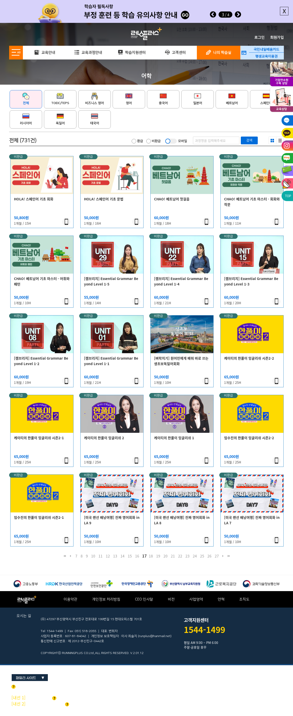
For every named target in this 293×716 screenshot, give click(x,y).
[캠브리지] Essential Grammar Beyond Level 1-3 (251, 281)
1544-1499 (204, 629)
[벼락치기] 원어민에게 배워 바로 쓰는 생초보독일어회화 (181, 361)
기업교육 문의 (33, 697)
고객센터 (175, 53)
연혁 (221, 599)
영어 (128, 99)
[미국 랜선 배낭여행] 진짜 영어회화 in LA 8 (182, 520)
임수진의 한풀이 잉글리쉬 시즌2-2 (249, 437)
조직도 (244, 599)
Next (238, 14)
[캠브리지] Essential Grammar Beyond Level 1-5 (111, 281)
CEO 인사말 (144, 599)
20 (165, 555)
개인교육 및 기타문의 (40, 704)
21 (173, 555)
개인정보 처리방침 (106, 599)
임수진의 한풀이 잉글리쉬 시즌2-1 (39, 517)
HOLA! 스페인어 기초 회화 (33, 199)
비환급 (153, 141)
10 (93, 555)
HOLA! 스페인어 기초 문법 (103, 199)
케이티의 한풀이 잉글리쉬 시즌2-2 (249, 358)
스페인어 (266, 99)
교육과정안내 (88, 53)
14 (122, 555)
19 (158, 555)
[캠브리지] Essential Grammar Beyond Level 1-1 (111, 361)
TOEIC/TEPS (60, 99)
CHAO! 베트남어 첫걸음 (172, 199)
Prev (213, 14)
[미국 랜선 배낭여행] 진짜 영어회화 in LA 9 (112, 520)
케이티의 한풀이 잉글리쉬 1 (174, 437)
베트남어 (232, 99)
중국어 (163, 99)
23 (187, 555)
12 (108, 555)
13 (115, 555)
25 (202, 555)
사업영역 (196, 599)
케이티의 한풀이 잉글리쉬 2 (104, 437)
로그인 (259, 37)
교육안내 (44, 53)
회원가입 (277, 37)
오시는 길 (23, 616)
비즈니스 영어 (94, 99)
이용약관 (70, 599)
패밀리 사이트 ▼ (30, 678)
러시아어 (26, 119)
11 (100, 555)
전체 (25, 99)
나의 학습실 (218, 53)
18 (151, 555)
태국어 (94, 119)
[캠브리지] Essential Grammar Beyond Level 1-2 (41, 361)
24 (195, 555)
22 (180, 555)
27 (217, 555)
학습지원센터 (132, 53)
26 (209, 555)
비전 (171, 599)
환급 (137, 141)
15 (130, 555)
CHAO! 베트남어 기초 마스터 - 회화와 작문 (252, 201)
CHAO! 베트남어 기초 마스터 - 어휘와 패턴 (42, 281)
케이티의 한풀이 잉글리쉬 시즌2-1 (39, 437)
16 (137, 555)
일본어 (197, 99)
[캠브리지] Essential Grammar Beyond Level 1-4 (181, 281)
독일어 (60, 119)
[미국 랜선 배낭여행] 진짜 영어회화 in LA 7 (252, 520)
